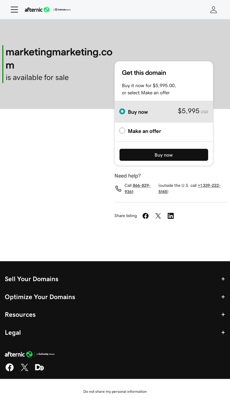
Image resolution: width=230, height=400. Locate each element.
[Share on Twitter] (158, 216)
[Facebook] (9, 370)
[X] (24, 370)
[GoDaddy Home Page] (30, 355)
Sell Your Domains (31, 278)
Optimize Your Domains (40, 296)
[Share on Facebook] (145, 216)
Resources (20, 314)
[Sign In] (213, 9)
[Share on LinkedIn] (170, 216)
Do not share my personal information (115, 391)
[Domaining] (39, 370)
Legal (13, 332)
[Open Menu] (12, 9)
